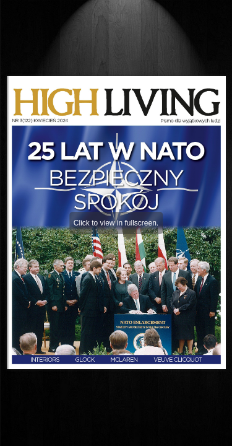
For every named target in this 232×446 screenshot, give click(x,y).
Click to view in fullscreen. (116, 223)
